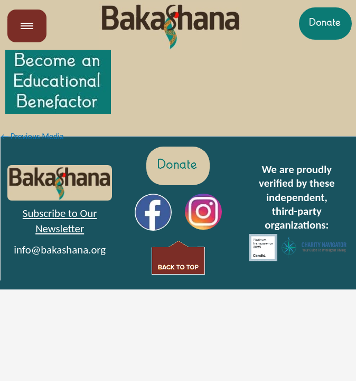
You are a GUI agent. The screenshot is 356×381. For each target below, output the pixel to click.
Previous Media (32, 136)
